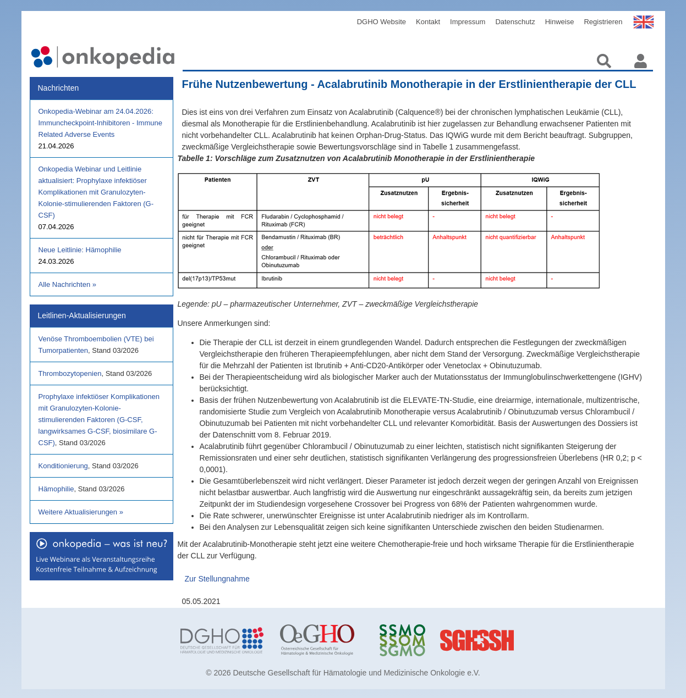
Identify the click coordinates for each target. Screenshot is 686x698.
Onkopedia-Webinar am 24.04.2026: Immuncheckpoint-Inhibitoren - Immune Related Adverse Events (100, 123)
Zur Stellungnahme (217, 578)
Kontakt (428, 22)
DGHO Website (381, 22)
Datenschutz (515, 22)
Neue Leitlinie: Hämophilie (80, 250)
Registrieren (603, 22)
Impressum (467, 22)
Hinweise (559, 22)
